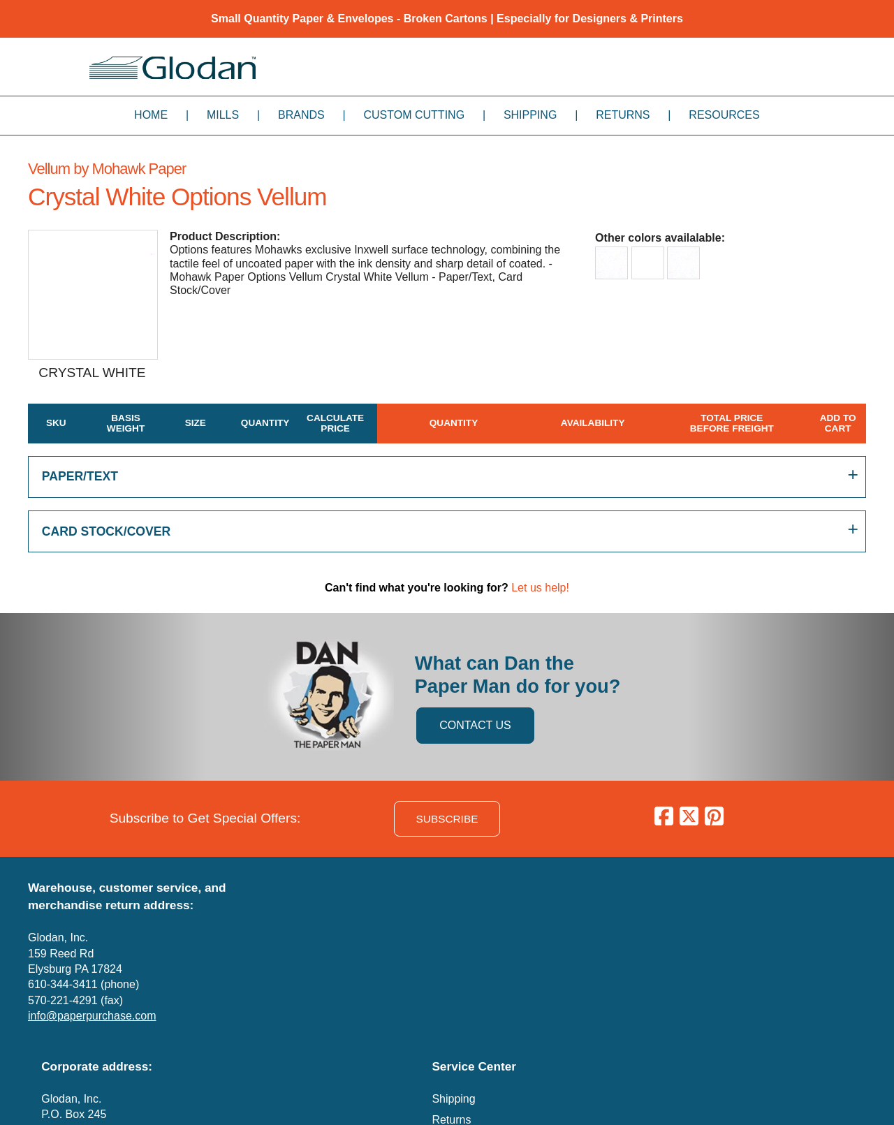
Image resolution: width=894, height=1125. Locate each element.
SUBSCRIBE (447, 819)
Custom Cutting (413, 115)
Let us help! (540, 588)
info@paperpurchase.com (92, 1016)
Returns (623, 115)
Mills (223, 115)
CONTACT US (475, 725)
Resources (724, 115)
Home (151, 115)
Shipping (530, 115)
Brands (301, 115)
